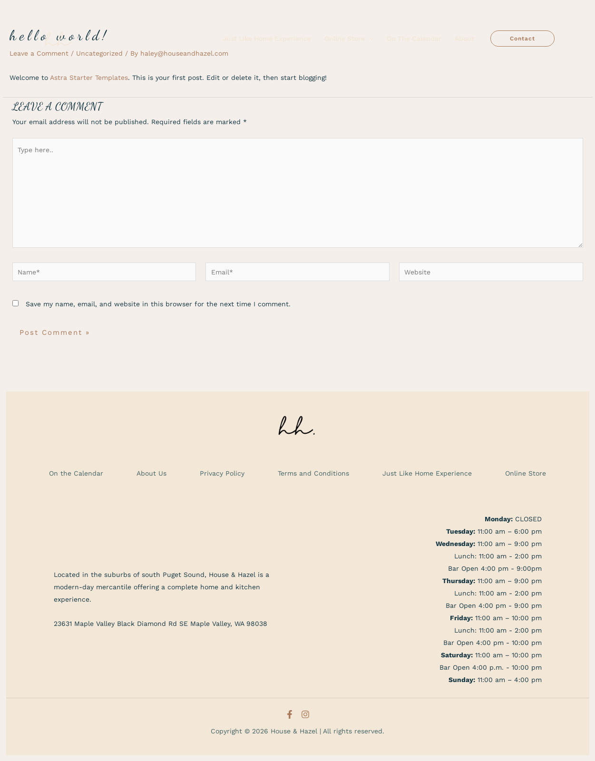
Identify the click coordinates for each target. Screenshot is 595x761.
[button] (522, 38)
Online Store (525, 473)
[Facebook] (289, 714)
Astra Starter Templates (89, 77)
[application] (369, 38)
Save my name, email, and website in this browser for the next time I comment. (158, 304)
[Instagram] (305, 714)
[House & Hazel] (59, 38)
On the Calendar (76, 473)
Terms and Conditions (313, 473)
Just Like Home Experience (427, 473)
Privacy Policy (222, 473)
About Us (151, 473)
